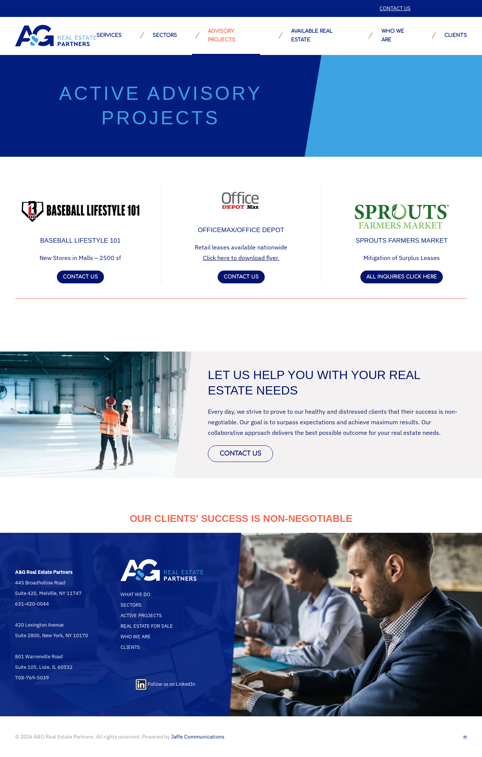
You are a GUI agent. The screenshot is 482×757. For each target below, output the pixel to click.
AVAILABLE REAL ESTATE (304, 36)
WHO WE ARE (135, 636)
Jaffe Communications (197, 736)
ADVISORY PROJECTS (213, 36)
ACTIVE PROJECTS (141, 615)
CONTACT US (395, 8)
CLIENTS (130, 647)
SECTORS (157, 36)
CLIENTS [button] (448, 36)
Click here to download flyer (240, 258)
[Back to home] (55, 36)
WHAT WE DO (135, 594)
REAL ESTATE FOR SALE (146, 625)
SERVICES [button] (109, 35)
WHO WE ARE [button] (384, 36)
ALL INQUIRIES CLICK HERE (401, 277)
